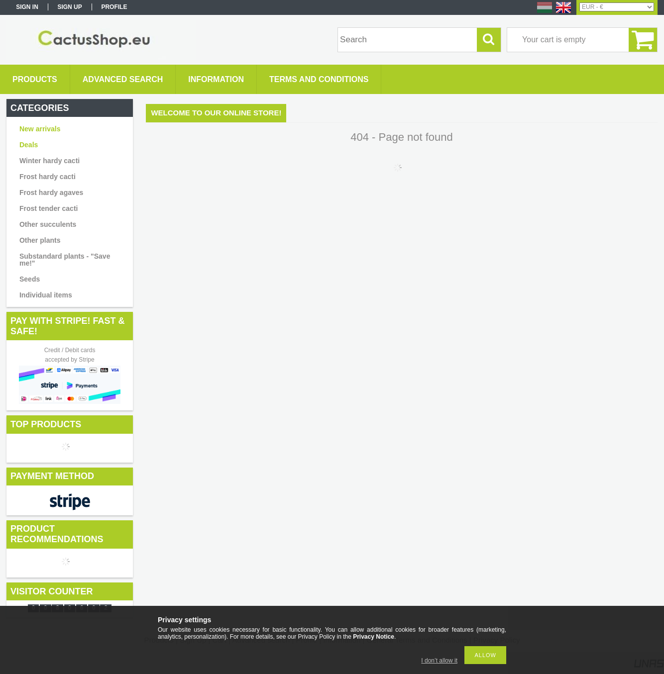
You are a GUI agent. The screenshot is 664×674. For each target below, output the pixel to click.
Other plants (39, 240)
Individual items (45, 295)
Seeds (29, 279)
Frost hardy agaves (51, 192)
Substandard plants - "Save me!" (64, 259)
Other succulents (47, 224)
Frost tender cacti (48, 208)
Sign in (27, 6)
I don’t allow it (439, 660)
